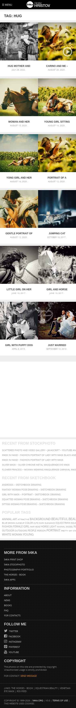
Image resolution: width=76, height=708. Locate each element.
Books (8, 605)
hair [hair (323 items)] (32, 526)
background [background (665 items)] (40, 519)
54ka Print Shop (13, 559)
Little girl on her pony (19, 289)
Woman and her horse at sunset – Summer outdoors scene (19, 121)
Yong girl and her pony (19, 177)
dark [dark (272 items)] (41, 523)
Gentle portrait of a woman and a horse (18, 233)
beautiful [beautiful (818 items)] (59, 519)
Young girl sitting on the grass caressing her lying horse (57, 121)
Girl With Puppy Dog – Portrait (19, 345)
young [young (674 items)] (28, 534)
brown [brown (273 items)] (11, 523)
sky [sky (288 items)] (70, 530)
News (7, 600)
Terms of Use (60, 700)
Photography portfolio (19, 569)
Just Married (57, 345)
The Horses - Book (15, 574)
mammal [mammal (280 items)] (61, 526)
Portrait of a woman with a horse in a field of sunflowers (57, 177)
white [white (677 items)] (6, 534)
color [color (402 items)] (29, 522)
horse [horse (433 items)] (45, 526)
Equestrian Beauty (46, 688)
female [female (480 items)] (18, 526)
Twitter (13, 631)
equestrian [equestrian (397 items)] (63, 522)
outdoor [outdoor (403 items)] (8, 530)
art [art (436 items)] (15, 519)
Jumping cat (57, 233)
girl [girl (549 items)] (26, 526)
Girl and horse (57, 289)
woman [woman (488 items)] (17, 534)
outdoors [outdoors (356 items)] (21, 530)
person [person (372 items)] (41, 530)
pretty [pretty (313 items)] (64, 530)
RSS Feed (22, 691)
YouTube (13, 652)
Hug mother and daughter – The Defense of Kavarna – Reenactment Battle (19, 66)
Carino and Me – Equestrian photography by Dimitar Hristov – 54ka (57, 66)
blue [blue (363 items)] (4, 522)
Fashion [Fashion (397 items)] (7, 526)
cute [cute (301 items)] (36, 523)
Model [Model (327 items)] (69, 526)
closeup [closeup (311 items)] (20, 523)
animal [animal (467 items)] (7, 519)
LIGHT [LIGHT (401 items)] (52, 526)
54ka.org (37, 700)
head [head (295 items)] (37, 526)
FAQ (6, 610)
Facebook (14, 636)
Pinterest (14, 646)
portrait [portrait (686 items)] (53, 530)
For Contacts (12, 615)
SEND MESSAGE (28, 675)
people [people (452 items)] (32, 530)
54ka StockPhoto (14, 564)
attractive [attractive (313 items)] (23, 519)
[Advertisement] (38, 399)
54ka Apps (9, 579)
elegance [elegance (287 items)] (50, 523)
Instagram (14, 641)
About (8, 595)
